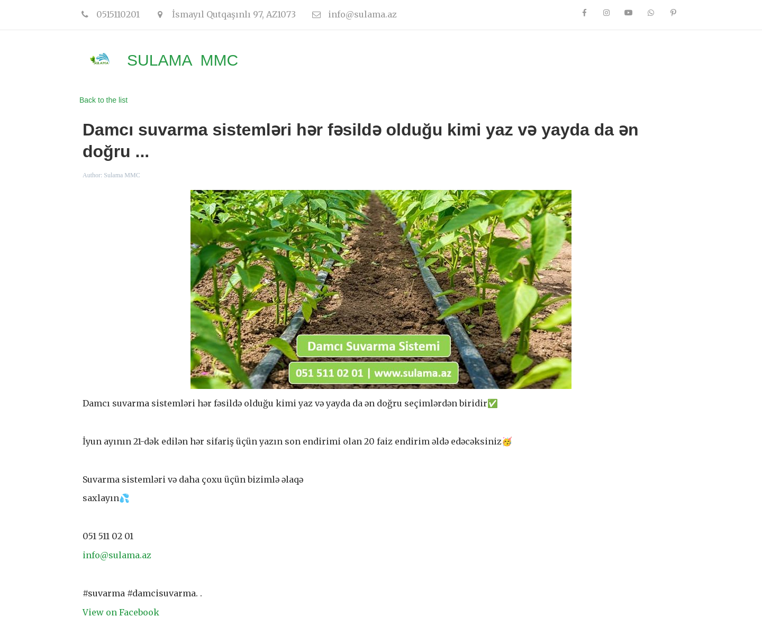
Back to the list (103, 100)
